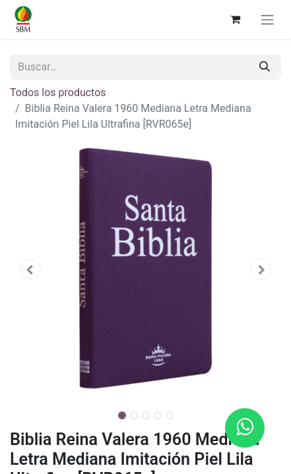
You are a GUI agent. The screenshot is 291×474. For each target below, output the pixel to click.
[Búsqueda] (264, 67)
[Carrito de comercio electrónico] (235, 19)
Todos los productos (58, 92)
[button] (30, 269)
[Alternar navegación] (267, 19)
